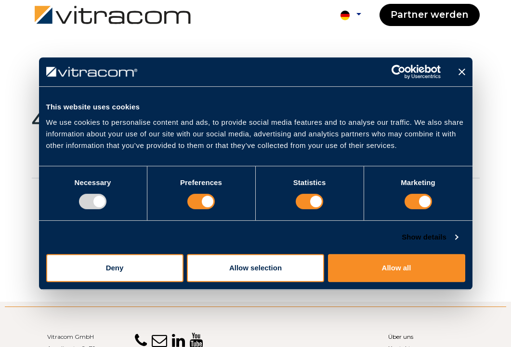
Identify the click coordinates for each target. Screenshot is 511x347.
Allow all (396, 268)
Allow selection (255, 268)
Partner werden (430, 14)
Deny (115, 268)
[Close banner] (462, 71)
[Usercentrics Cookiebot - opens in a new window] (398, 72)
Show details (424, 237)
